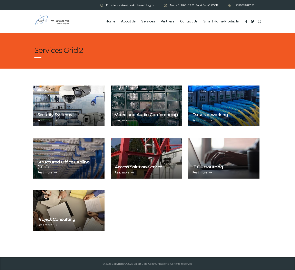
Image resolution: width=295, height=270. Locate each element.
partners (167, 21)
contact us (189, 21)
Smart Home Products (221, 21)
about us (128, 21)
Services (148, 21)
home (110, 21)
